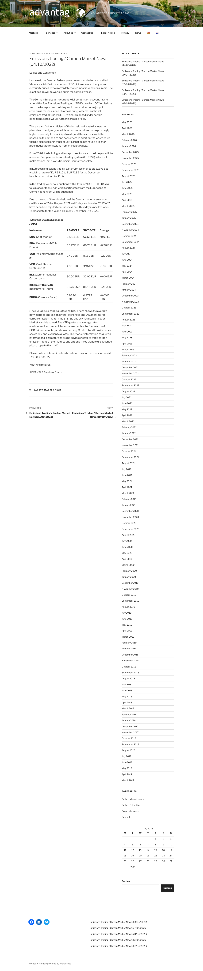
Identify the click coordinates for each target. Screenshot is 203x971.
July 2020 (127, 540)
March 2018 (128, 708)
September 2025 (130, 170)
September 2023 (130, 313)
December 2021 (130, 439)
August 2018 (128, 678)
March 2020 (128, 564)
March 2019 (128, 636)
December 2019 (130, 582)
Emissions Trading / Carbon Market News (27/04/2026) (118, 928)
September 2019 (130, 600)
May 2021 (127, 481)
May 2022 (127, 409)
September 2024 (130, 241)
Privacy (125, 32)
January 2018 (129, 720)
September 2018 (130, 672)
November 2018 (130, 660)
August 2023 (128, 319)
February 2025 (129, 212)
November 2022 (130, 373)
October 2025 (129, 164)
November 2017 (130, 732)
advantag (61, 54)
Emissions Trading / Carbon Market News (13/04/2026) (118, 940)
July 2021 (126, 469)
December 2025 (130, 152)
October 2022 (129, 379)
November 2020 (130, 517)
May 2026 (127, 122)
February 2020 (129, 570)
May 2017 (127, 768)
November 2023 (130, 301)
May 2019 (127, 624)
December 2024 (130, 224)
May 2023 (127, 337)
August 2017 (128, 750)
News (138, 32)
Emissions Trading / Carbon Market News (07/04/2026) (118, 946)
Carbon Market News (48, 390)
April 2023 (127, 343)
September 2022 (130, 385)
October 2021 (129, 451)
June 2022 (127, 403)
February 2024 (129, 283)
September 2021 (130, 457)
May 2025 (127, 194)
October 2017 (129, 738)
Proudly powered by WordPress (55, 963)
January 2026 (129, 146)
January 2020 (129, 576)
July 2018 (126, 684)
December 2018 (130, 654)
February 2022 (129, 427)
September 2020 (130, 529)
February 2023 (129, 355)
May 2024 (127, 265)
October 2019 (129, 594)
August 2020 (128, 535)
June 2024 (127, 259)
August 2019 (128, 606)
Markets (35, 32)
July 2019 (126, 612)
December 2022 (130, 367)
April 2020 (127, 559)
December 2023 (130, 295)
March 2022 (128, 421)
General (126, 817)
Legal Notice (108, 32)
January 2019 (129, 648)
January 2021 (128, 505)
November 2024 (130, 229)
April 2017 (127, 774)
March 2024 (128, 277)
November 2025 (130, 158)
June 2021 (127, 475)
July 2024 (127, 253)
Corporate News (130, 811)
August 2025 (128, 176)
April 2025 (127, 200)
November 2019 (130, 588)
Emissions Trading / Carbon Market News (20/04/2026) (118, 934)
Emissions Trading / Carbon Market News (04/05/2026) (118, 922)
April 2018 (127, 702)
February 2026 (129, 140)
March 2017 (128, 780)
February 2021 (129, 499)
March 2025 (128, 206)
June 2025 (127, 188)
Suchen (126, 881)
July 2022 (126, 397)
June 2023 (127, 331)
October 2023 (129, 307)
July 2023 (127, 325)
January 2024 (129, 289)
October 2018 (129, 666)
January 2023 (129, 361)
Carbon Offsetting (131, 805)
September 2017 (130, 744)
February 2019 (129, 642)
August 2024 (128, 247)
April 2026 (127, 128)
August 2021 (128, 463)
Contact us (88, 32)
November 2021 (130, 445)
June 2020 (127, 547)
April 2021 (127, 487)
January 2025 (129, 217)
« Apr (132, 866)
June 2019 (127, 618)
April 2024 (127, 271)
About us (70, 32)
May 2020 (127, 552)
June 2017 (127, 762)
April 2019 (127, 630)
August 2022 (128, 391)
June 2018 (127, 690)
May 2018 (127, 696)
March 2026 (128, 134)
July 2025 (127, 182)
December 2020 (130, 511)
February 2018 (129, 714)
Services (52, 32)
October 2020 (129, 523)
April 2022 (127, 415)
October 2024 (129, 236)
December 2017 (130, 726)
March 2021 (128, 493)
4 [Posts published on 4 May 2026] (125, 844)
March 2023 (128, 349)
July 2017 (126, 756)
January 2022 (129, 433)
